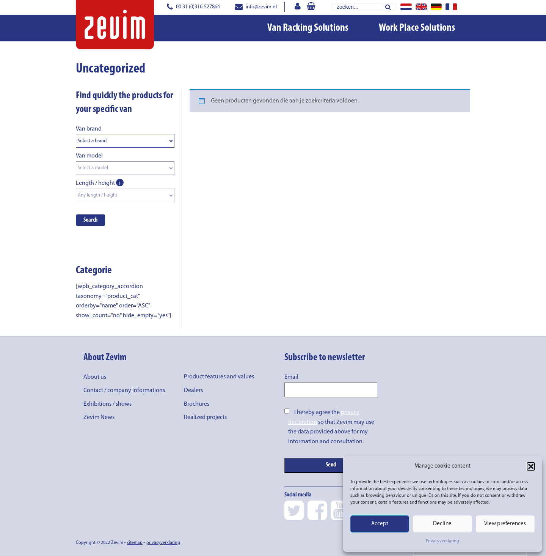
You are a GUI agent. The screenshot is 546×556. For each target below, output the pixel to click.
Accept (379, 524)
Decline (442, 524)
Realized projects (205, 417)
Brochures (196, 404)
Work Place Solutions (417, 28)
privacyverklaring (163, 542)
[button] (531, 466)
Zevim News (99, 417)
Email (291, 377)
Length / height (100, 183)
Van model (89, 156)
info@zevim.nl (256, 7)
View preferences (505, 524)
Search (90, 220)
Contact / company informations (124, 390)
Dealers (193, 390)
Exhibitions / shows (107, 404)
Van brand (89, 129)
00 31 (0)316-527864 (193, 7)
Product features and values (219, 377)
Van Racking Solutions (307, 28)
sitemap (135, 542)
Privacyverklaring (442, 541)
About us (94, 377)
